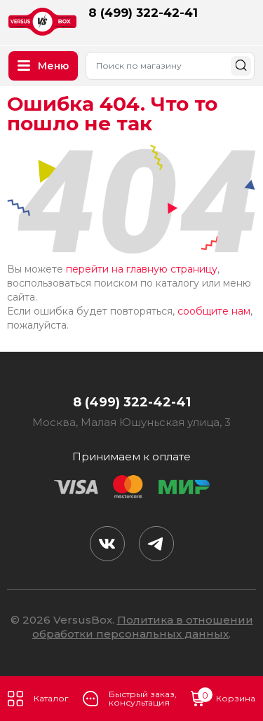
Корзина (223, 698)
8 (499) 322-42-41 (143, 13)
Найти (241, 65)
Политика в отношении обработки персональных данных (142, 626)
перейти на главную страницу (141, 269)
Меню (43, 66)
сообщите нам (213, 311)
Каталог (38, 698)
